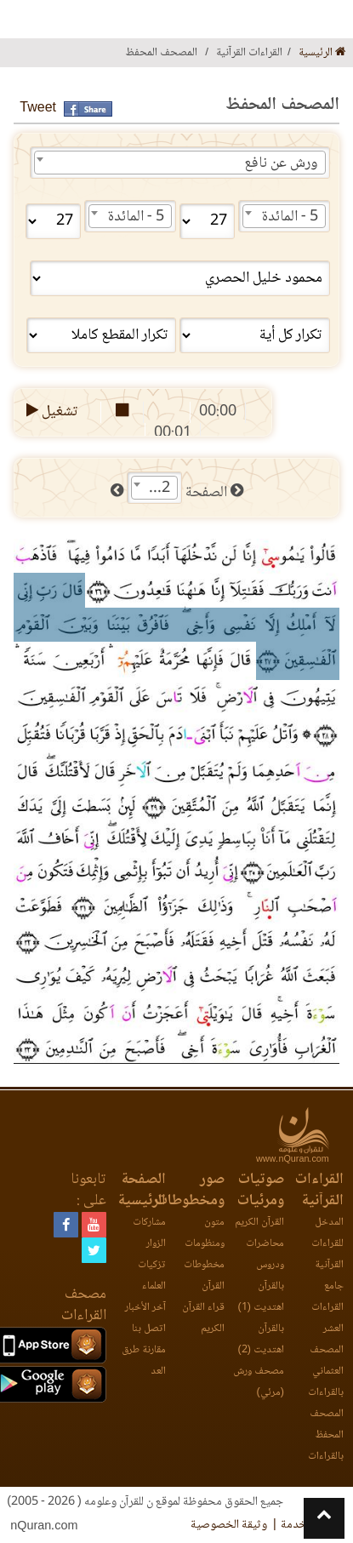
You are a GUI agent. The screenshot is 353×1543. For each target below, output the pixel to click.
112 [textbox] (157, 488)
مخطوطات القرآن (204, 1275)
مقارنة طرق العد (144, 1360)
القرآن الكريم (259, 1223)
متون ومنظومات (205, 1233)
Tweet (38, 108)
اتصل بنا (149, 1329)
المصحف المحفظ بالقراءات (326, 1435)
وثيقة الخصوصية (229, 1525)
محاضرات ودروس (265, 1254)
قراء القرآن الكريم (203, 1318)
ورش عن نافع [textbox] (281, 163)
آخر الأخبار (145, 1308)
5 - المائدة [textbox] (290, 217)
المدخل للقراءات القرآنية (327, 1244)
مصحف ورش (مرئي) (258, 1382)
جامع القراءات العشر (327, 1307)
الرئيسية (322, 53)
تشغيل (50, 412)
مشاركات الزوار (149, 1233)
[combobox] (180, 162)
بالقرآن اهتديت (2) (261, 1339)
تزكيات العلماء (152, 1275)
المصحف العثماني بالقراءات (326, 1371)
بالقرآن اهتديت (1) (261, 1297)
